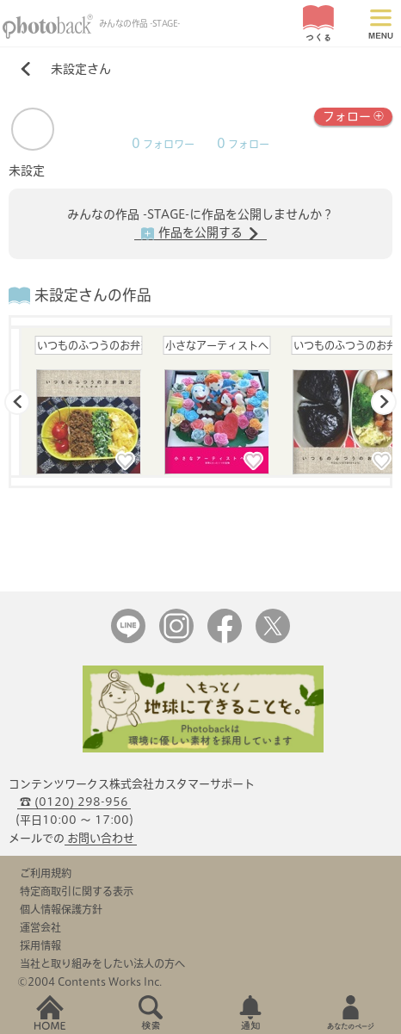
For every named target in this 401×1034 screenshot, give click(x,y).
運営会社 (40, 927)
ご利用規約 (45, 873)
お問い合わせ (100, 838)
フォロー (353, 115)
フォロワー (163, 144)
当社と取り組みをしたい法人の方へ (102, 963)
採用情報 (40, 945)
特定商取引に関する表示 (76, 891)
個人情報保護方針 (61, 909)
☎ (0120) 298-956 (74, 802)
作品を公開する (200, 233)
